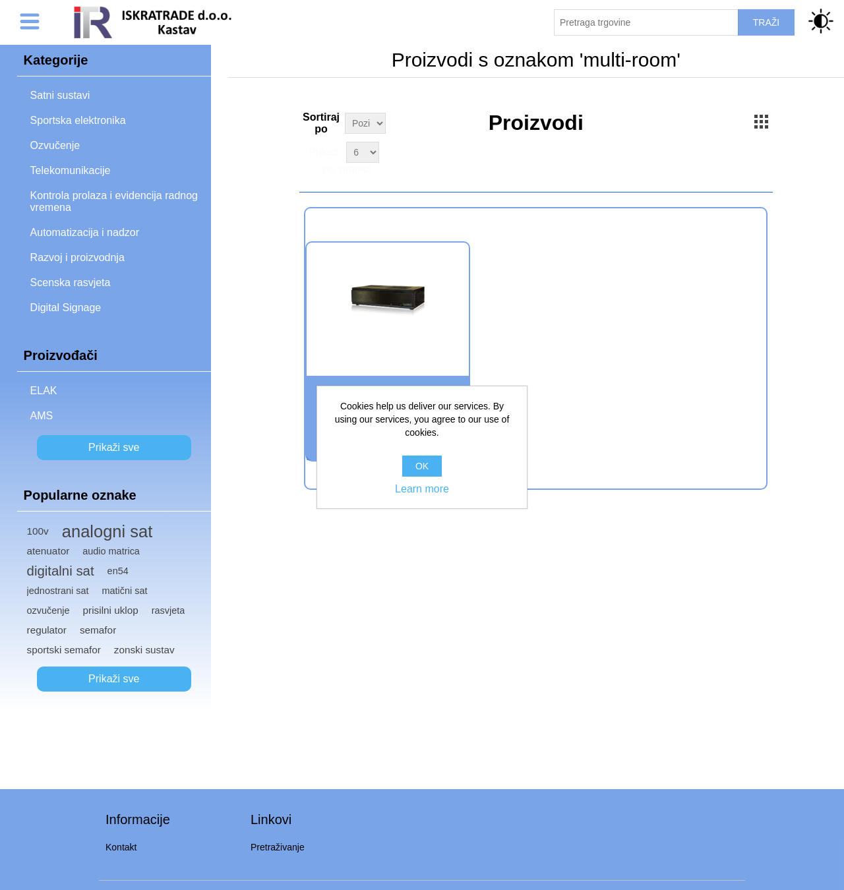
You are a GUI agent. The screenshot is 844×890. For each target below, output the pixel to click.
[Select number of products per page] (362, 152)
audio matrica (111, 551)
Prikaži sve (113, 447)
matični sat (125, 590)
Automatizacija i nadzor (84, 232)
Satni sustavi (60, 95)
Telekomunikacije (70, 170)
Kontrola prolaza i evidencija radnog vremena (114, 201)
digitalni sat (60, 571)
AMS (41, 415)
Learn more (422, 488)
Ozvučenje (55, 145)
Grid (761, 121)
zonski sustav (144, 649)
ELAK (43, 390)
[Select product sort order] (365, 123)
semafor (98, 630)
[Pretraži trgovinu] (646, 22)
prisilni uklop (110, 610)
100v (38, 531)
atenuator (48, 550)
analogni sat (107, 531)
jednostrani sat (58, 590)
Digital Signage (66, 307)
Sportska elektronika (78, 120)
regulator (47, 630)
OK (422, 466)
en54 (118, 571)
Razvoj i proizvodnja (77, 257)
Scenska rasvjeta (70, 282)
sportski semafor (64, 649)
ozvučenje (48, 610)
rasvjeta (168, 610)
